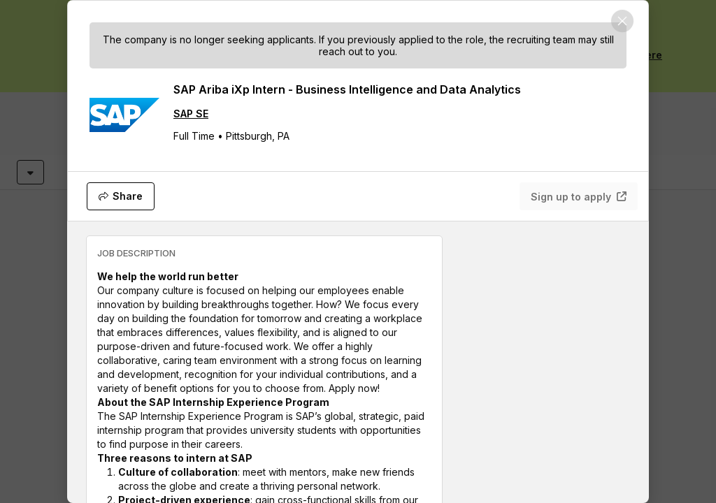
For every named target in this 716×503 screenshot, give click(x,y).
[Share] (121, 196)
